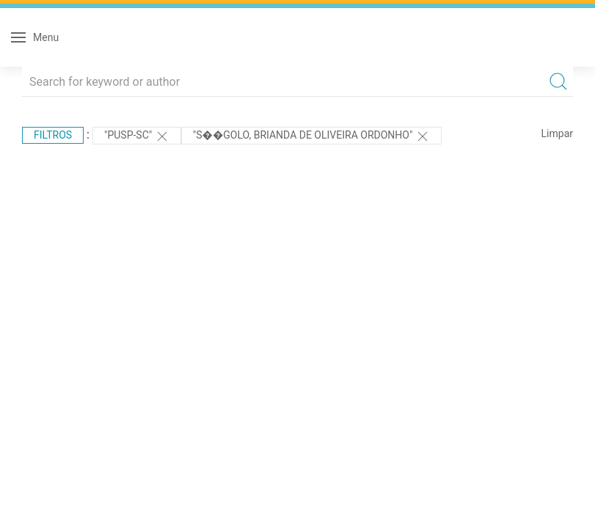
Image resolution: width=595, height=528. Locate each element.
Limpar (557, 133)
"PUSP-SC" (136, 136)
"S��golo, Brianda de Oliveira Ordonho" (311, 136)
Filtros (53, 135)
